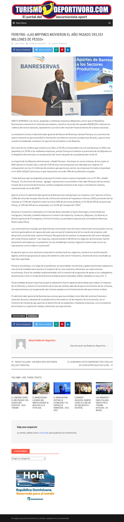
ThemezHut (64, 518)
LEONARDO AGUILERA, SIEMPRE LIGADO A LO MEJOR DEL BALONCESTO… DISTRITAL (83, 402)
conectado (44, 432)
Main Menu (21, 22)
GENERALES (32, 316)
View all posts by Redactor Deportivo (89, 345)
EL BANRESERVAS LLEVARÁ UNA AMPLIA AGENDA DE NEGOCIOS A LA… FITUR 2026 (41, 402)
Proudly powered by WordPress (24, 518)
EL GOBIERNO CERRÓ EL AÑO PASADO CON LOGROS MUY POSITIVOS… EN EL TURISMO (19, 402)
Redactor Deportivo (37, 43)
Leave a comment (59, 43)
